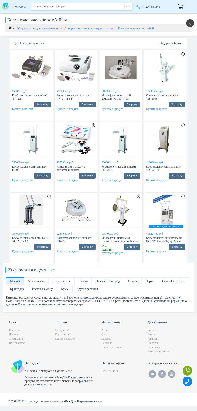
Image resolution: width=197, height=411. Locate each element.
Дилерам (106, 343)
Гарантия (153, 343)
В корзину (42, 109)
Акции (105, 335)
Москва (143, 15)
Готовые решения (111, 352)
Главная (36, 15)
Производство (17, 347)
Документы (15, 339)
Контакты (103, 15)
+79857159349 (150, 6)
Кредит (152, 335)
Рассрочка (153, 347)
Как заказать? (63, 339)
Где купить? (62, 335)
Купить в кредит (22, 113)
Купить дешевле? (65, 343)
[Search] (127, 6)
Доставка (72, 15)
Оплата (87, 15)
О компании (54, 15)
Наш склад (154, 352)
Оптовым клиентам (159, 356)
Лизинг (152, 339)
